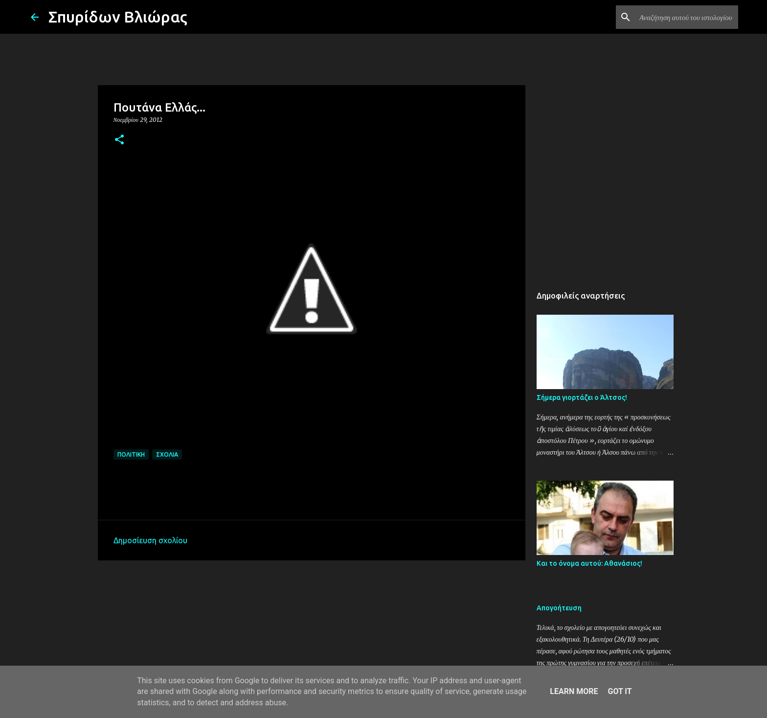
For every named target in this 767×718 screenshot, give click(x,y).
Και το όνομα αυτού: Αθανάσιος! (589, 563)
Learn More (574, 691)
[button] (119, 140)
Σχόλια (167, 454)
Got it (620, 691)
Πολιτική (131, 454)
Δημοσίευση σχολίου (150, 540)
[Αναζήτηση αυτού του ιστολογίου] (686, 17)
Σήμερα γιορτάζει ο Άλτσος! (582, 397)
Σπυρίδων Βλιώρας (117, 16)
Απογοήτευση (559, 608)
